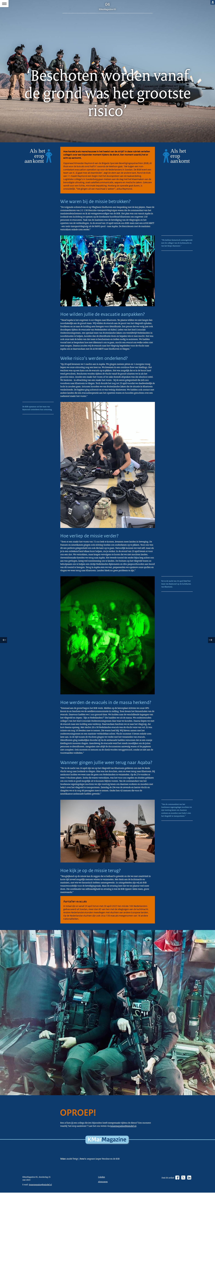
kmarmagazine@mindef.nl (79, 1229)
